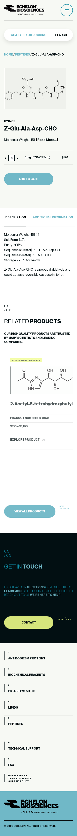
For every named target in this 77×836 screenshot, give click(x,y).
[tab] (15, 217)
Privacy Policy (17, 776)
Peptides (22, 54)
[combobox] (30, 35)
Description (15, 217)
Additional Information (53, 217)
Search (61, 34)
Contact (29, 639)
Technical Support (24, 748)
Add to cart (29, 179)
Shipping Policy (18, 781)
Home (8, 54)
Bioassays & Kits (21, 691)
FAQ (11, 765)
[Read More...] (47, 140)
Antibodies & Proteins (26, 658)
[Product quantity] (11, 158)
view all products (29, 529)
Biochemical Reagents (26, 675)
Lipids (13, 707)
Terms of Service (20, 778)
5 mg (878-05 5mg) (37, 157)
